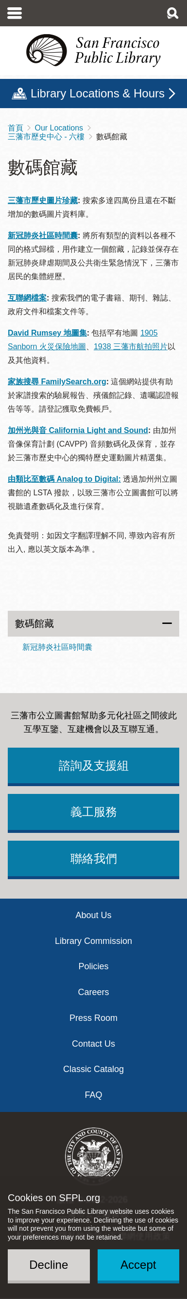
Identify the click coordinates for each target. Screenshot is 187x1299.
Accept (138, 1264)
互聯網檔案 (27, 298)
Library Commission (93, 941)
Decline (48, 1264)
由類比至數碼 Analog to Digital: (64, 479)
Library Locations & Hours (98, 93)
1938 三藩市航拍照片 (131, 346)
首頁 (15, 128)
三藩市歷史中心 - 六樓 (46, 136)
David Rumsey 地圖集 (47, 333)
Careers (93, 992)
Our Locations (58, 128)
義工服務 (93, 811)
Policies (93, 966)
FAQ (93, 1095)
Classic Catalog (93, 1069)
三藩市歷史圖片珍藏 (43, 200)
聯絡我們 (93, 858)
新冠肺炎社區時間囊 (43, 235)
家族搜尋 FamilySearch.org (57, 381)
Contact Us (93, 1044)
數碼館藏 (34, 623)
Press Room (93, 1018)
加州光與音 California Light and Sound (78, 430)
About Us (93, 915)
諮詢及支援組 (94, 765)
